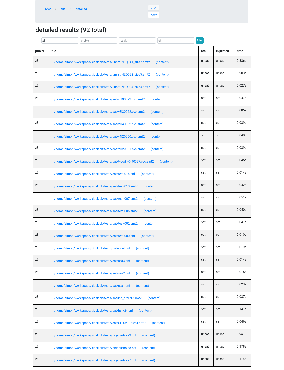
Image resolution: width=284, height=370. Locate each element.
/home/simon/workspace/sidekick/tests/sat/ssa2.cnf (92, 273)
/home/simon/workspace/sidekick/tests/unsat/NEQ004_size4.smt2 (102, 87)
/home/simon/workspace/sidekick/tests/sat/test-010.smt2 (96, 186)
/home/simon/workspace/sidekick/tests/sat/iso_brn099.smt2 (98, 298)
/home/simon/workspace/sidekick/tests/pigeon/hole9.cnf (95, 335)
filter (200, 40)
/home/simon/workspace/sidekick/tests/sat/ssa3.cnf (92, 261)
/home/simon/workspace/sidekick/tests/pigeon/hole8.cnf (95, 348)
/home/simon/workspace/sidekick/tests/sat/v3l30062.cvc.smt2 (99, 112)
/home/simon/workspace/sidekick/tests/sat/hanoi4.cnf (93, 310)
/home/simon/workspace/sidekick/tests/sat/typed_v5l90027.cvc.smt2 (104, 161)
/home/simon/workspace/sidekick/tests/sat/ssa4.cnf (92, 248)
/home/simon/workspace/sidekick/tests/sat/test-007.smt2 (96, 199)
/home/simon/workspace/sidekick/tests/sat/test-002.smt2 (96, 223)
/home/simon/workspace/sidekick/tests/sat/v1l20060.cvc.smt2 (99, 136)
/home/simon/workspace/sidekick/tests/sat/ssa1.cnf (92, 286)
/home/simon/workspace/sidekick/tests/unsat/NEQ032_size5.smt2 (102, 74)
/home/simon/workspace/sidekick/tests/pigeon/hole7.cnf (95, 360)
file (63, 9)
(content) (162, 62)
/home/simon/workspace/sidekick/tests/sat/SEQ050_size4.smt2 (100, 323)
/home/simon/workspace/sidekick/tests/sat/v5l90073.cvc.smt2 (99, 99)
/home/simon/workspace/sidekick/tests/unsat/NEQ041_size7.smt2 (102, 62)
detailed (81, 9)
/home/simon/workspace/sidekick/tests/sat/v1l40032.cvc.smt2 (99, 124)
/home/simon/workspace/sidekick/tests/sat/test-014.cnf (94, 174)
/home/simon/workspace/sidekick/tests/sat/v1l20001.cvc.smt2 (99, 149)
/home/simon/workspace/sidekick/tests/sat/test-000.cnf (94, 236)
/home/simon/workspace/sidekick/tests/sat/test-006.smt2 (96, 211)
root (48, 9)
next (154, 15)
